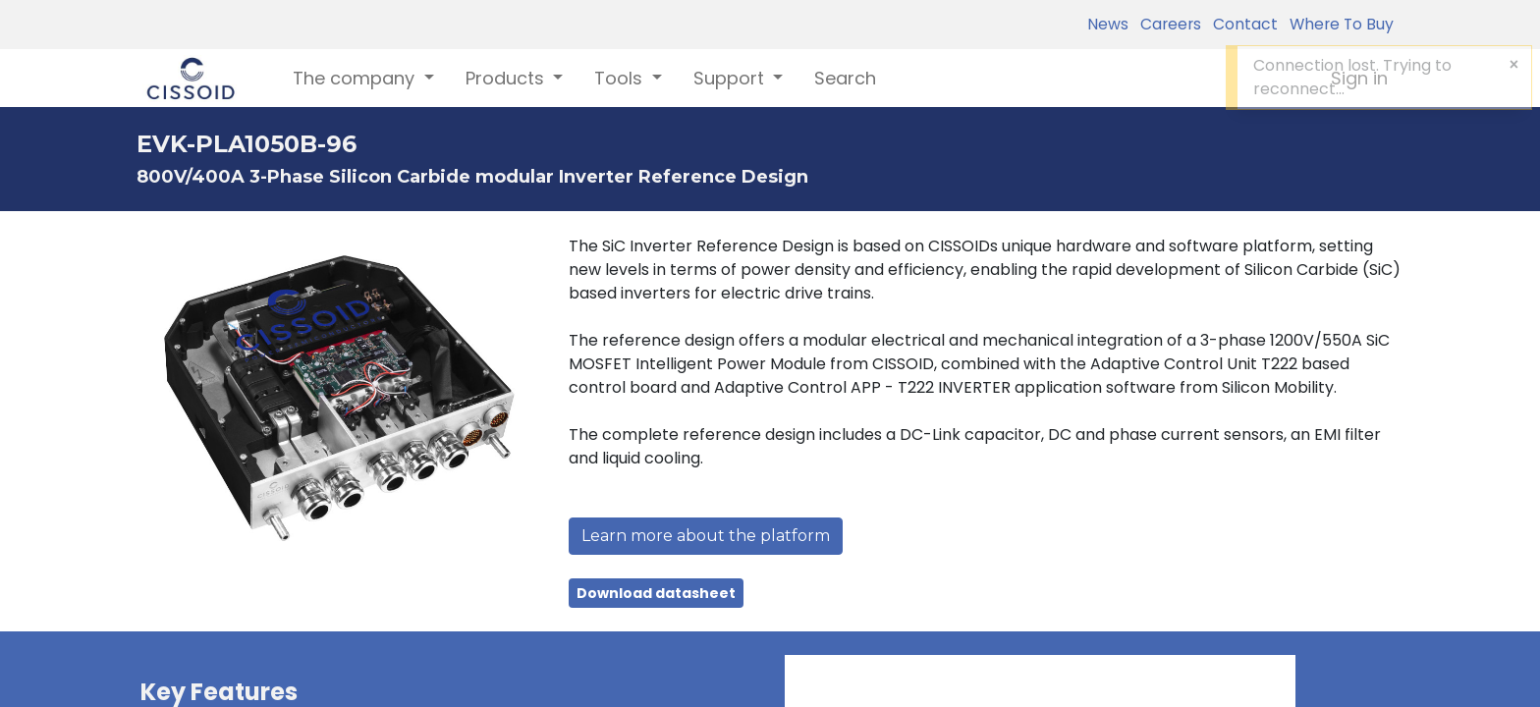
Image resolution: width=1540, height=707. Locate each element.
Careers (1166, 24)
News (1107, 24)
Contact (1241, 24)
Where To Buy (1338, 24)
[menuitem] (845, 78)
